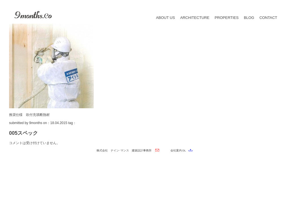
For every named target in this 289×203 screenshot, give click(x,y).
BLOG (249, 18)
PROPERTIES (226, 18)
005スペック (23, 133)
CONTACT (268, 18)
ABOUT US (165, 18)
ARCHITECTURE (194, 18)
